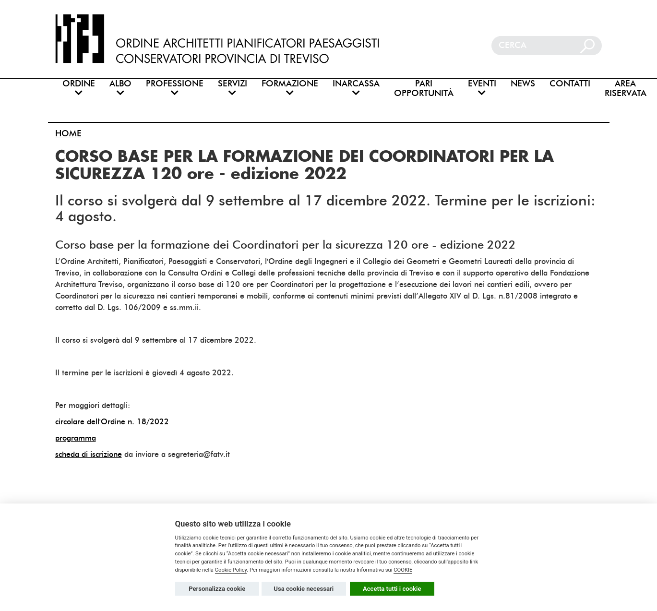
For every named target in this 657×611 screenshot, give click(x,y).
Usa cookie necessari (304, 588)
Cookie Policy (231, 570)
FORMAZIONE (290, 88)
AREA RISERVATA (625, 88)
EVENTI (482, 88)
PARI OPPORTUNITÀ (424, 88)
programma (75, 438)
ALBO (120, 88)
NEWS (523, 84)
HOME (68, 133)
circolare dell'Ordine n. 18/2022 (112, 421)
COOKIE (403, 570)
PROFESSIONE (174, 88)
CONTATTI (569, 84)
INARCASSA (356, 88)
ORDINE (78, 88)
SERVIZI (232, 88)
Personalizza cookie (217, 588)
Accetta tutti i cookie (392, 588)
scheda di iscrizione (88, 454)
